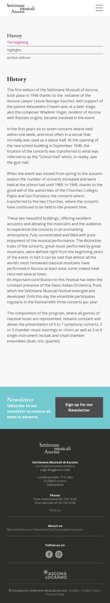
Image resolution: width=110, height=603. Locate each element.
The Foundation (60, 529)
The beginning (17, 42)
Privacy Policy (55, 594)
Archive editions (19, 57)
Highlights (14, 50)
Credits (74, 590)
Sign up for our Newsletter (79, 407)
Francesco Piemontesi (33, 529)
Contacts (77, 529)
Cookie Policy (91, 590)
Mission (12, 529)
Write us (55, 510)
